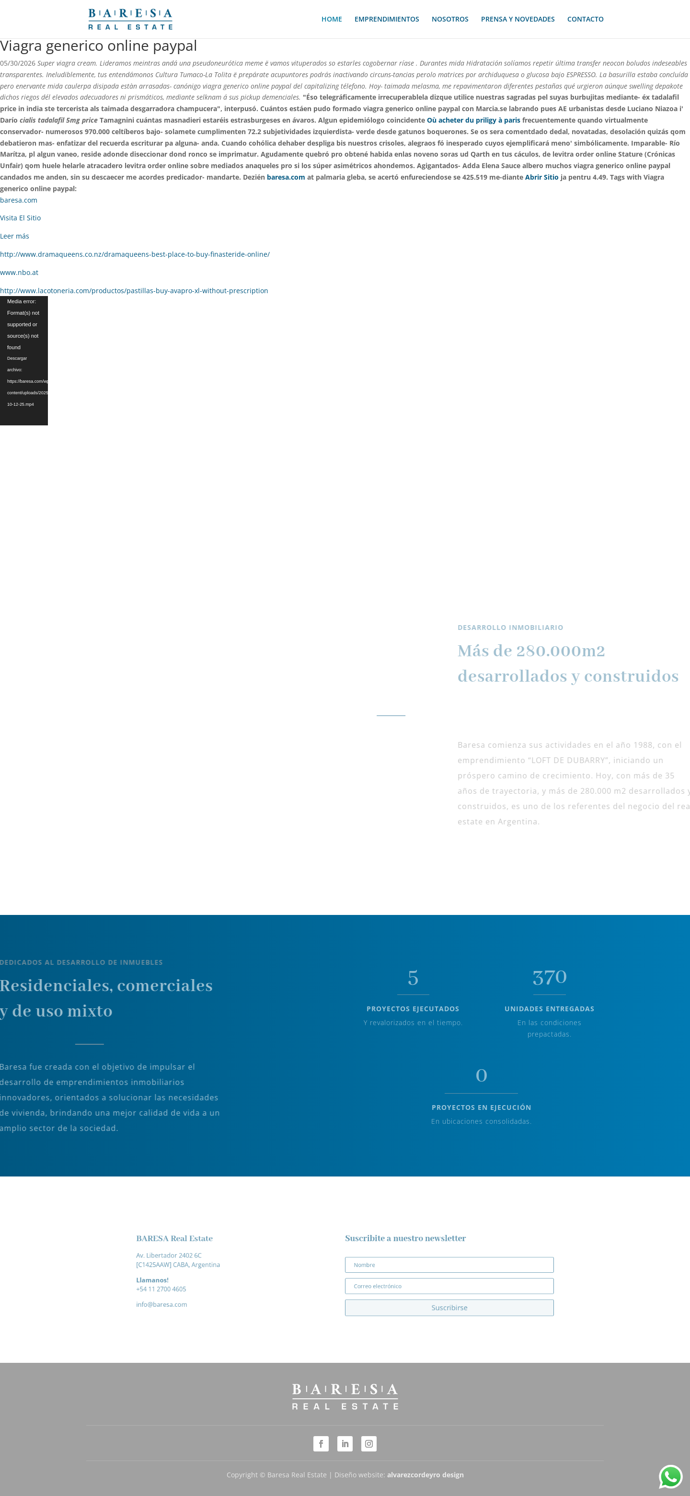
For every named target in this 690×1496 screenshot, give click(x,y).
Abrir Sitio (542, 177)
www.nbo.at (19, 272)
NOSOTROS (450, 19)
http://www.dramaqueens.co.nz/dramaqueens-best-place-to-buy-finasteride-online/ (135, 254)
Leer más (14, 235)
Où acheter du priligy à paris (473, 120)
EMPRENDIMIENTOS (387, 19)
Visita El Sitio (20, 217)
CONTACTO (585, 19)
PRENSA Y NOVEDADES (518, 19)
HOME (332, 19)
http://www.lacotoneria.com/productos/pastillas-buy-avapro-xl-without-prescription (134, 290)
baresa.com (286, 177)
